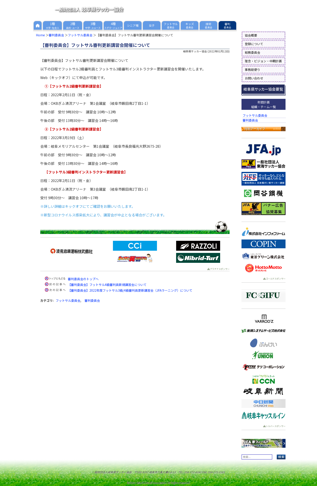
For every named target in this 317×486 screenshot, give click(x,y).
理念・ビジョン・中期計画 (263, 61)
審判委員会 (56, 35)
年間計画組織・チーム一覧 (263, 104)
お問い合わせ (254, 78)
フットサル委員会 (80, 35)
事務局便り (252, 69)
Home (40, 35)
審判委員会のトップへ (83, 279)
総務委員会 (252, 52)
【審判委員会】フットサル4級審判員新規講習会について (107, 284)
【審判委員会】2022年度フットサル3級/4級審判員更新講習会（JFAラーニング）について (130, 290)
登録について (254, 44)
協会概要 (251, 35)
